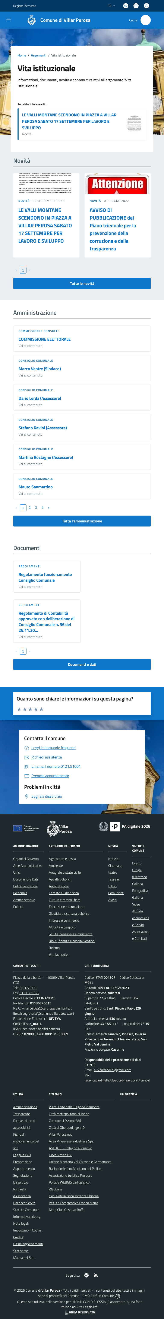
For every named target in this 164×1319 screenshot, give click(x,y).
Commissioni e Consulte (39, 331)
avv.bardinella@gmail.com (112, 1069)
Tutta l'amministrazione (82, 521)
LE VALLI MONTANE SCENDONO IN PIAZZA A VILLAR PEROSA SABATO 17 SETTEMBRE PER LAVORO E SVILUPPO (69, 121)
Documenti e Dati (25, 879)
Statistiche (21, 1250)
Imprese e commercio (64, 920)
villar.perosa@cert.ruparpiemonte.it (47, 1008)
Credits (18, 1237)
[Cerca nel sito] (146, 20)
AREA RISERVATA (79, 1312)
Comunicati (116, 892)
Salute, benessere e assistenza (70, 934)
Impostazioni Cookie (27, 1230)
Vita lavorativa (59, 954)
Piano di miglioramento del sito (26, 1141)
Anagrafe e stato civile (65, 872)
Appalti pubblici (59, 879)
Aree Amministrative (27, 865)
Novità (24, 200)
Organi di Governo (26, 858)
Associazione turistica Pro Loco (70, 1175)
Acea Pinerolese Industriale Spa (71, 1141)
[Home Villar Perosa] (57, 20)
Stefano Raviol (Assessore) (43, 427)
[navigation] (8, 19)
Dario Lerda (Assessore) (40, 398)
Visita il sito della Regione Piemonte (74, 1106)
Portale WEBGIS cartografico (69, 1182)
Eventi (136, 863)
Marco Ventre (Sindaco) (40, 368)
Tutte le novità (82, 283)
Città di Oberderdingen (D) (67, 1127)
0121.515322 (29, 992)
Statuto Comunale (26, 1209)
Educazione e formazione (66, 906)
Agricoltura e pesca (62, 858)
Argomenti (38, 55)
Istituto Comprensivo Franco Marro (73, 1202)
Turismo (54, 947)
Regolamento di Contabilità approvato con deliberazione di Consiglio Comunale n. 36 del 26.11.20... (47, 621)
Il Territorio (139, 876)
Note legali (21, 1223)
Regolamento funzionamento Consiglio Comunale (45, 577)
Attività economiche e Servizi (140, 918)
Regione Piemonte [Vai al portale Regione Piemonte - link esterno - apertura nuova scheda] (24, 5)
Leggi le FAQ (22, 1154)
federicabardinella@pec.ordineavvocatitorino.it (117, 1080)
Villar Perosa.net (60, 1134)
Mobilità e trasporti (62, 927)
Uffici (16, 872)
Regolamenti (30, 566)
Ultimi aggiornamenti (28, 1243)
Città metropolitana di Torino (69, 1113)
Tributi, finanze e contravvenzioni (72, 940)
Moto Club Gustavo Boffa (67, 1209)
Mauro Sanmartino (36, 486)
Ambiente (56, 865)
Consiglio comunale (36, 360)
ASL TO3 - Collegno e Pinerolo (70, 1148)
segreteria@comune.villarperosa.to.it (48, 1013)
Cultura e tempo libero (64, 899)
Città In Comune (102, 1295)
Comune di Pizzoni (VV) (65, 1120)
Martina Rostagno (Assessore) (46, 457)
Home (22, 55)
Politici (17, 906)
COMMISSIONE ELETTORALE (45, 339)
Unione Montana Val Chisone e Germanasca (80, 1161)
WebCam (55, 1189)
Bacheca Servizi (24, 1202)
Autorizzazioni (59, 886)
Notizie (113, 858)
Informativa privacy (27, 1216)
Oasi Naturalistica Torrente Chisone (74, 1196)
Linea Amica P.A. (60, 1154)
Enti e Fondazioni (25, 886)
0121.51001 (28, 987)
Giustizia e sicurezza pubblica (69, 913)
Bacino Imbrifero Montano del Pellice (75, 1168)
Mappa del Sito (23, 1257)
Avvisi (112, 899)
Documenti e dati (82, 664)
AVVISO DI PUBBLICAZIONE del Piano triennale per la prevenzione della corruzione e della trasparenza (113, 229)
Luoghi (137, 870)
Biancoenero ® (117, 1301)
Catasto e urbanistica (64, 892)
